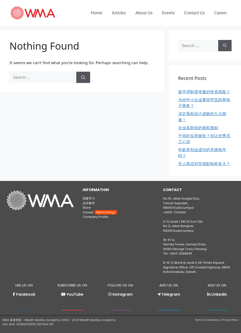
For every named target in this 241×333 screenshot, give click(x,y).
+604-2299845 (180, 253)
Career (220, 12)
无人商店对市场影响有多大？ (204, 163)
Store (87, 207)
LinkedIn (219, 294)
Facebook (25, 294)
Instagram (122, 294)
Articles (119, 12)
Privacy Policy (230, 320)
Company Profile (95, 217)
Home (96, 12)
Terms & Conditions (207, 320)
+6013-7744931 (174, 212)
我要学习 (89, 198)
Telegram (170, 294)
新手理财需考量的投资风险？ (204, 91)
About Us (144, 12)
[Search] (83, 77)
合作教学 (89, 203)
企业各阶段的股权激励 (198, 127)
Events (168, 12)
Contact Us (194, 12)
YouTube (74, 294)
